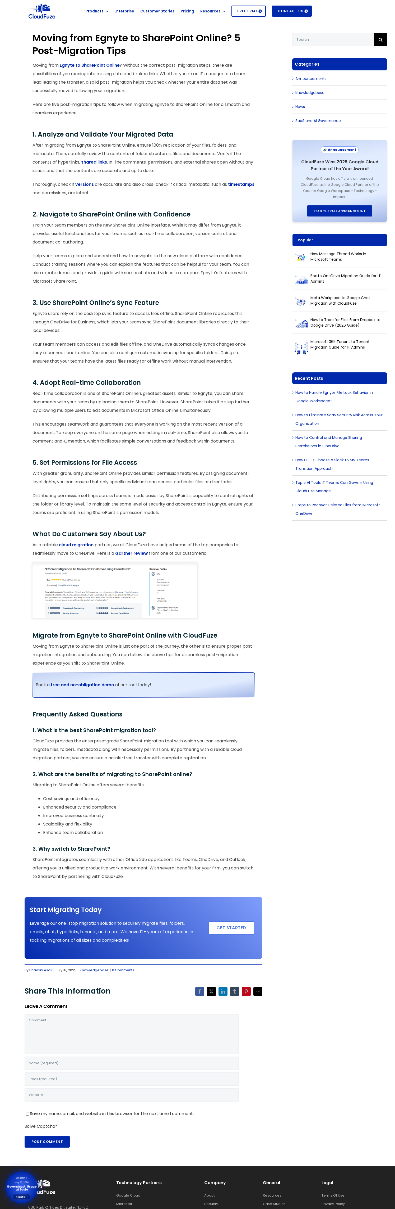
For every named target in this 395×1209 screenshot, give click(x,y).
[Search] (380, 39)
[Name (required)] (132, 1063)
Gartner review (131, 553)
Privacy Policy (333, 1200)
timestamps (241, 184)
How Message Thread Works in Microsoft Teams (338, 256)
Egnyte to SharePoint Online (90, 65)
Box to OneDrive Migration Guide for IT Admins (345, 278)
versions (84, 184)
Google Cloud (128, 1192)
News (300, 106)
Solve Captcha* (41, 1126)
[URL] (132, 1095)
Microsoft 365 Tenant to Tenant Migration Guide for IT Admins (340, 344)
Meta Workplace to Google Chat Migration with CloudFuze (340, 300)
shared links (94, 162)
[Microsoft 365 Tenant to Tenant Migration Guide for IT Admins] (301, 345)
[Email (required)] (132, 1079)
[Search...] (333, 39)
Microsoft (124, 1200)
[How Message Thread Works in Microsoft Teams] (301, 257)
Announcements (311, 78)
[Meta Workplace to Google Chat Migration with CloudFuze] (301, 301)
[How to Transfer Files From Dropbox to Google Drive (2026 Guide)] (301, 323)
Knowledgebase (94, 970)
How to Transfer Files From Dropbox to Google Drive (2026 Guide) (345, 322)
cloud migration (76, 545)
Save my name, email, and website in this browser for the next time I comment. (112, 1114)
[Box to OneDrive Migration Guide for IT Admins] (301, 279)
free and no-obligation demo (83, 685)
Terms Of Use (333, 1192)
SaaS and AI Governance (318, 120)
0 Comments (123, 970)
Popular (305, 240)
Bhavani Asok (40, 970)
